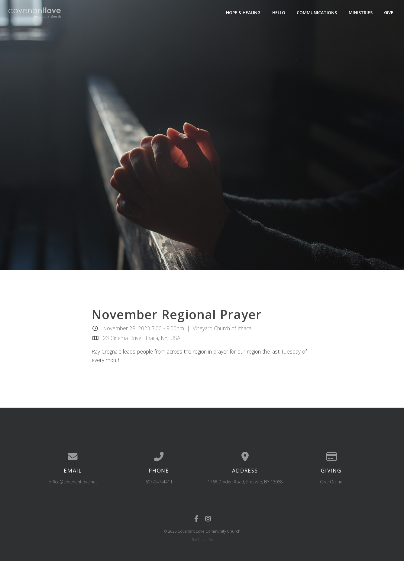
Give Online (331, 482)
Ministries (361, 12)
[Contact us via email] (73, 457)
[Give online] (331, 457)
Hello (278, 12)
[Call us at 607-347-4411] (159, 457)
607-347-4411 (159, 482)
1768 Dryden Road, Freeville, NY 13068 (245, 482)
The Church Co (202, 539)
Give (388, 12)
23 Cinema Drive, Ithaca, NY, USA (141, 337)
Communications (317, 12)
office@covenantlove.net (73, 482)
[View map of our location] (245, 457)
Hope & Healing (243, 12)
